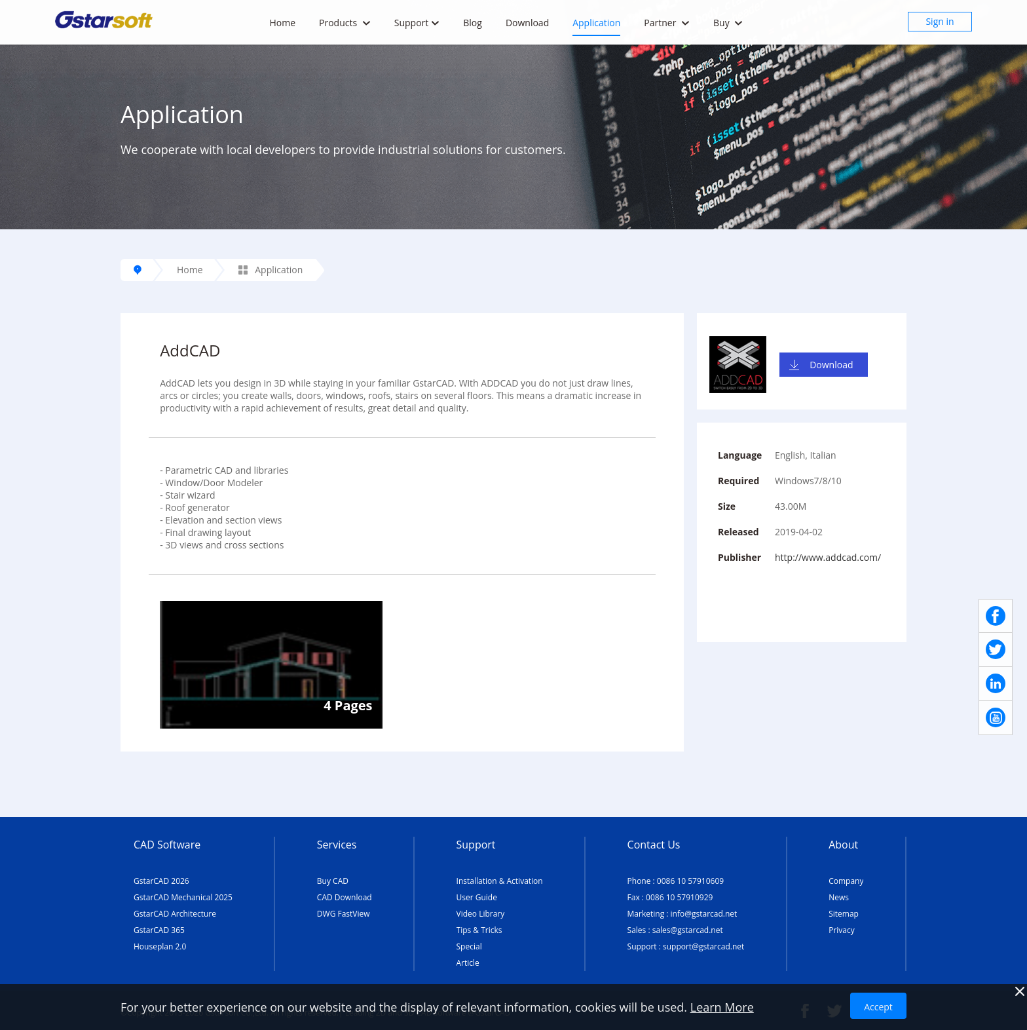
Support (417, 22)
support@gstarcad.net (703, 946)
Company (846, 881)
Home (282, 22)
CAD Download (344, 897)
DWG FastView (343, 913)
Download (527, 22)
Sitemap (844, 913)
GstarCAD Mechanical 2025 (183, 897)
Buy (728, 22)
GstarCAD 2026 (161, 881)
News (839, 897)
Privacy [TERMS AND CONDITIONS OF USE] (842, 930)
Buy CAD (332, 881)
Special (469, 946)
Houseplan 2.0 (160, 946)
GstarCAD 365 (159, 930)
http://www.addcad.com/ (828, 557)
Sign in (939, 21)
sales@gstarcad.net (687, 930)
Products (345, 22)
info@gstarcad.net (704, 913)
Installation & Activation (500, 881)
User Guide (477, 897)
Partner (667, 22)
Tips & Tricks (479, 930)
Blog (472, 22)
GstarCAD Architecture (175, 913)
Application (596, 22)
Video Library (481, 913)
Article (468, 962)
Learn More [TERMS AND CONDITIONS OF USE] (722, 1007)
